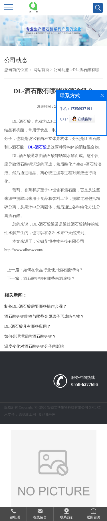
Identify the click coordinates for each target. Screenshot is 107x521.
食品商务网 (47, 415)
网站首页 (41, 70)
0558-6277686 (84, 384)
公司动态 (61, 70)
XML (92, 407)
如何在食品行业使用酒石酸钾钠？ (53, 270)
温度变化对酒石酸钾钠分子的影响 (34, 346)
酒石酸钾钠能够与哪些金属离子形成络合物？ (44, 316)
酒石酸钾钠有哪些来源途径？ (49, 278)
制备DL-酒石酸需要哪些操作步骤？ (35, 306)
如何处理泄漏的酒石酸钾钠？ (30, 336)
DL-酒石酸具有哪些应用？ (27, 326)
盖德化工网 (27, 415)
